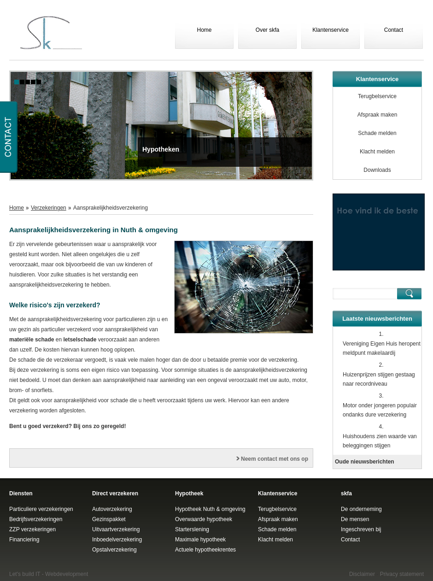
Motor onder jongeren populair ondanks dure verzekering (380, 410)
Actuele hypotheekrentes (205, 549)
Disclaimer (362, 574)
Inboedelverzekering (117, 539)
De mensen (355, 519)
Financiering (24, 539)
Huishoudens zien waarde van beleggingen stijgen (380, 441)
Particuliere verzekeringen (41, 509)
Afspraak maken (377, 115)
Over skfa (267, 30)
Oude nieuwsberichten (364, 461)
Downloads (377, 170)
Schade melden (377, 133)
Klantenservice (330, 30)
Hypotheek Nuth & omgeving (210, 509)
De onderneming (361, 509)
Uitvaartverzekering (116, 529)
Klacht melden (377, 151)
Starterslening (192, 529)
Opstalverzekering (114, 549)
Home (204, 30)
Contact (393, 30)
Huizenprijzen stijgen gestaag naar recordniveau (379, 379)
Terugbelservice (377, 96)
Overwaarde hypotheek (203, 519)
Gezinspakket (109, 519)
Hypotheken (160, 149)
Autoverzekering (112, 509)
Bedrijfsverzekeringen (35, 519)
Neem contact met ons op (274, 459)
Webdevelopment (66, 574)
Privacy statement (402, 574)
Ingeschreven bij (361, 529)
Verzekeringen (48, 208)
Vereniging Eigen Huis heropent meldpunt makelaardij (382, 348)
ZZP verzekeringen (32, 529)
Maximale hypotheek (200, 539)
